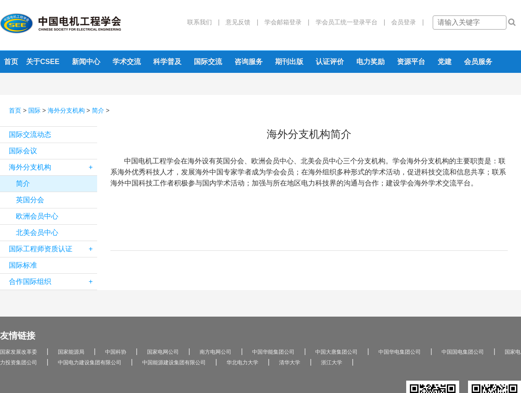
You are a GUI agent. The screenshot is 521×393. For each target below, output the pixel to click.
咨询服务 (248, 61)
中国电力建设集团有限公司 (89, 362)
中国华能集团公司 (273, 352)
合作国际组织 (53, 282)
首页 (11, 61)
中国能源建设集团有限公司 (174, 362)
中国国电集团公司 (463, 352)
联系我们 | (203, 22)
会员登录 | (404, 22)
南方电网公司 (215, 352)
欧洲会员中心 (37, 216)
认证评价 (330, 61)
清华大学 (289, 362)
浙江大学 (331, 362)
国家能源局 (71, 352)
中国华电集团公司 (399, 352)
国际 (34, 110)
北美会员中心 (37, 232)
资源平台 (411, 61)
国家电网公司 (163, 352)
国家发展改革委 (18, 352)
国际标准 (23, 265)
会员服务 (478, 61)
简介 (98, 110)
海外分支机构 (66, 110)
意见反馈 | (238, 22)
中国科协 (115, 352)
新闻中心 (86, 61)
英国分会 (30, 200)
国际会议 (23, 151)
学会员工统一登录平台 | (347, 22)
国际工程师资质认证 (53, 249)
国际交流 (208, 61)
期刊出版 (289, 61)
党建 (445, 61)
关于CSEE (43, 61)
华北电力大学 (242, 362)
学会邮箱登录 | (284, 22)
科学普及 (167, 61)
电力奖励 (370, 61)
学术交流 (127, 61)
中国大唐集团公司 (336, 352)
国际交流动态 (30, 134)
